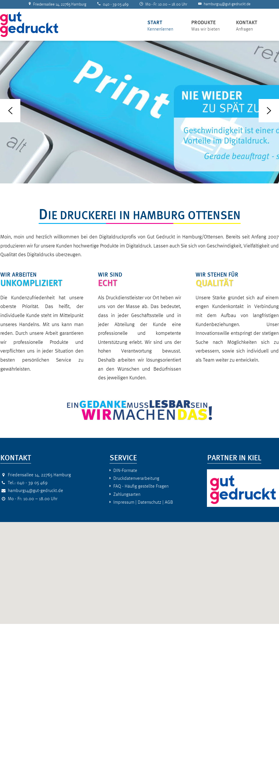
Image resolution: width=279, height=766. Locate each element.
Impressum (123, 502)
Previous (10, 110)
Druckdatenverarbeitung (136, 478)
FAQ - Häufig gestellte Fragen (141, 486)
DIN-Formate (125, 470)
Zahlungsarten (126, 494)
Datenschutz (149, 502)
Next (269, 110)
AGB (169, 502)
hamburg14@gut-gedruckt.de (227, 3)
